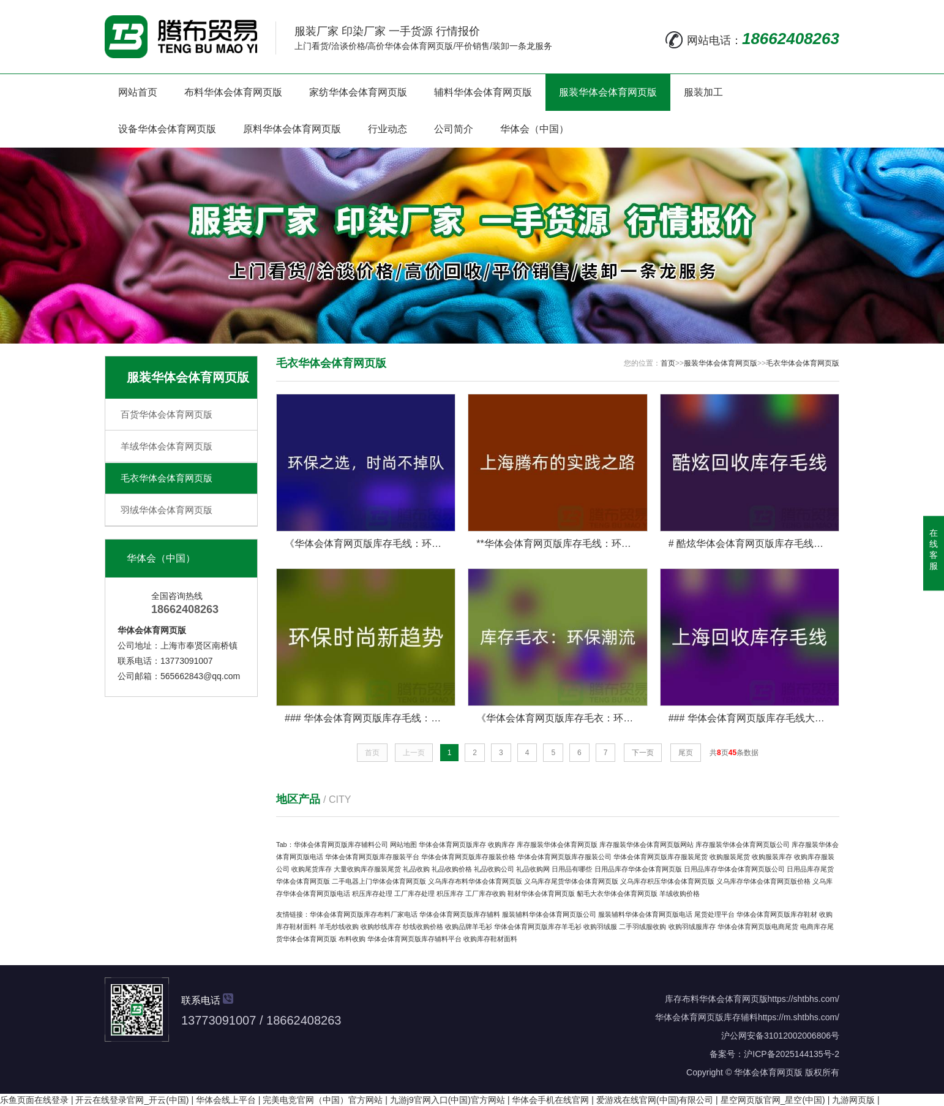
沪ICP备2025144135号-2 (791, 1054)
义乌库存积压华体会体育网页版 (667, 881)
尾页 (685, 752)
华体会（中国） (534, 129)
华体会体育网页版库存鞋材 (776, 914)
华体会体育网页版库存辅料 (459, 914)
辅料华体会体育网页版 (483, 92)
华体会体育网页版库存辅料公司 (341, 844)
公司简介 (453, 129)
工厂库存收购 (485, 893)
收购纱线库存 (381, 926)
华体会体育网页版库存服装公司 (564, 856)
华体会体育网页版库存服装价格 (468, 856)
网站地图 (403, 844)
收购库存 (501, 844)
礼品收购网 (533, 869)
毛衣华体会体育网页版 (166, 478)
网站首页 (137, 92)
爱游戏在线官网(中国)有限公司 (654, 1100)
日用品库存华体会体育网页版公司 (734, 869)
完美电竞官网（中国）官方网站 (323, 1100)
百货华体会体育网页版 (166, 414)
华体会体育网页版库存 (452, 844)
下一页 (643, 752)
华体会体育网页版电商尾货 (757, 926)
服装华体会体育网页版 (608, 92)
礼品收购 (416, 869)
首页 (668, 363)
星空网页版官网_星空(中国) (773, 1100)
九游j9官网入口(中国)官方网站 (447, 1100)
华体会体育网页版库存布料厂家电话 (364, 914)
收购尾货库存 (311, 869)
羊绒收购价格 (679, 893)
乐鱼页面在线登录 (34, 1100)
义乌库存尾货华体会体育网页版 (571, 881)
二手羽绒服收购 (642, 926)
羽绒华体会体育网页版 (166, 510)
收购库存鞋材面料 (490, 938)
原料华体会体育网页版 (292, 129)
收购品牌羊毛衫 (468, 926)
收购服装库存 (772, 856)
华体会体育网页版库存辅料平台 (414, 938)
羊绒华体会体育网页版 (166, 446)
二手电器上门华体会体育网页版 (379, 881)
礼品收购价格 (452, 869)
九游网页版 (853, 1100)
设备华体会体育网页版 (167, 129)
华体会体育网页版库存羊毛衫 (538, 926)
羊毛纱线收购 (338, 926)
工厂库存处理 (414, 893)
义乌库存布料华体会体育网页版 (475, 881)
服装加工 (703, 92)
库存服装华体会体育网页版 (557, 844)
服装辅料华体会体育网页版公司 (549, 914)
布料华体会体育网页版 (233, 92)
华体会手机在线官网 (550, 1100)
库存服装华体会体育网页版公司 (742, 844)
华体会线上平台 (226, 1100)
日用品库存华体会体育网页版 (638, 869)
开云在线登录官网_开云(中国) (132, 1100)
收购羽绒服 (600, 926)
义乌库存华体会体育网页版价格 (763, 881)
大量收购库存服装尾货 (367, 869)
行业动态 (387, 129)
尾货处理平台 (714, 914)
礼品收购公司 (494, 869)
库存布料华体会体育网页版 (716, 999)
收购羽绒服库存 (692, 926)
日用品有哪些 (572, 869)
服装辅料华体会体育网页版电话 (645, 914)
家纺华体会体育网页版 (358, 92)
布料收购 (352, 938)
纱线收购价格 (423, 926)
